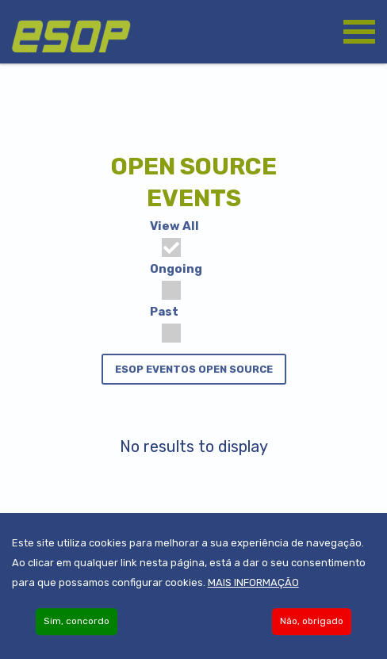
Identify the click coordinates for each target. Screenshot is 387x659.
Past (165, 324)
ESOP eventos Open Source (194, 369)
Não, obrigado (311, 624)
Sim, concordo (76, 624)
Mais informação (253, 586)
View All (174, 238)
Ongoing (176, 281)
